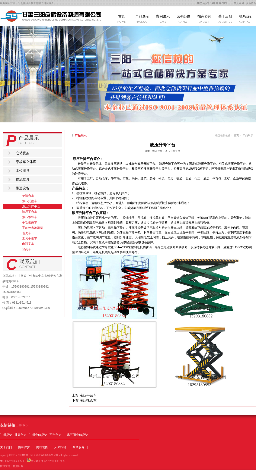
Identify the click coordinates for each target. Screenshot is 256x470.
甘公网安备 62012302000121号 (46, 460)
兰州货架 (6, 434)
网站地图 (42, 447)
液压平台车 (88, 395)
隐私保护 (24, 447)
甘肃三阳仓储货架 (76, 434)
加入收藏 (239, 3)
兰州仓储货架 (38, 434)
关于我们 (6, 447)
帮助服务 (78, 447)
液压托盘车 (88, 400)
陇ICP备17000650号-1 (12, 461)
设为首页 (251, 3)
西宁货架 (55, 434)
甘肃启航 (18, 466)
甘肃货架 (20, 434)
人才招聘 (60, 447)
